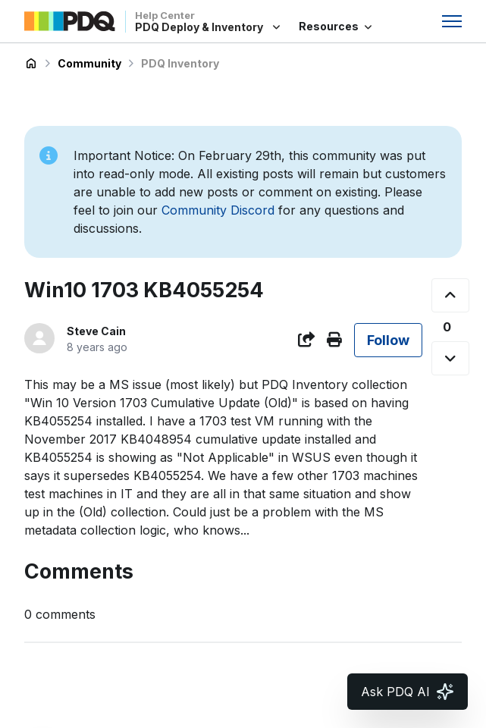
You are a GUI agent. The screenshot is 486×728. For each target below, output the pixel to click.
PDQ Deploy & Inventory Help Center (31, 64)
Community (89, 63)
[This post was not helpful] (450, 358)
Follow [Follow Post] (388, 340)
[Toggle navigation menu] (452, 21)
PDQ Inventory (180, 63)
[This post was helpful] (450, 295)
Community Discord (217, 210)
